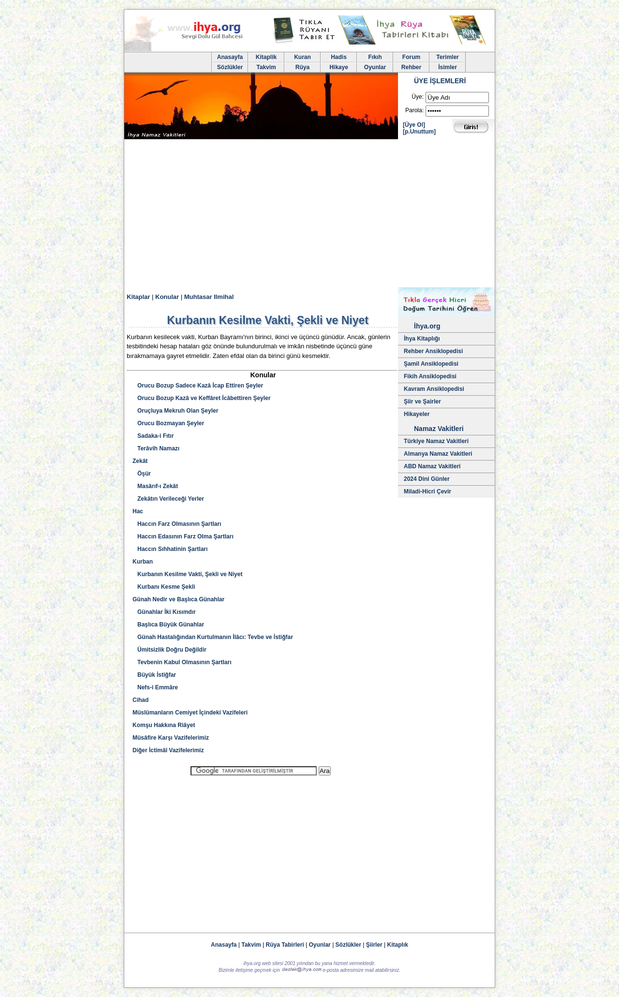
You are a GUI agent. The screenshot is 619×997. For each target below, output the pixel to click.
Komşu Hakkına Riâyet (164, 725)
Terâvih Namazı (156, 448)
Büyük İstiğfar (154, 674)
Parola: (414, 110)
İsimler (447, 67)
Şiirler (374, 944)
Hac (138, 511)
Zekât (140, 461)
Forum (411, 57)
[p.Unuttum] (419, 131)
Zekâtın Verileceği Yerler (168, 498)
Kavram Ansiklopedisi (434, 389)
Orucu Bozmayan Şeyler (168, 423)
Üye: (418, 96)
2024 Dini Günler (427, 479)
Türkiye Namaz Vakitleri (436, 441)
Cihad (140, 700)
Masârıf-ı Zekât (155, 486)
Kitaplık (397, 944)
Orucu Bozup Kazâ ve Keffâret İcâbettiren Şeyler (201, 398)
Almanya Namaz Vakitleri (438, 453)
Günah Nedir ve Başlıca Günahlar (178, 599)
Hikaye (338, 67)
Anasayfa (230, 57)
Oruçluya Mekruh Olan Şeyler (175, 410)
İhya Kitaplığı (422, 338)
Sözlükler (230, 67)
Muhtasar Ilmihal (209, 296)
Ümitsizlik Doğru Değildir (169, 649)
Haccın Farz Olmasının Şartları (177, 524)
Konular (167, 296)
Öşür (142, 473)
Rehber (411, 67)
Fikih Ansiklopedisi (430, 376)
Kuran (302, 57)
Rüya (302, 67)
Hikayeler (416, 414)
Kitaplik (266, 57)
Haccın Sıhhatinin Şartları (170, 549)
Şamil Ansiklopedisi (431, 363)
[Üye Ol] (414, 124)
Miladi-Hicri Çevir (427, 491)
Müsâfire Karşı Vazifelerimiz (171, 737)
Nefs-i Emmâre (155, 687)
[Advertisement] (309, 215)
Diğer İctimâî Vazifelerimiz (168, 750)
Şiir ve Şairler (422, 401)
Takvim (266, 67)
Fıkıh (375, 57)
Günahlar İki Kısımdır (164, 612)
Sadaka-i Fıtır (153, 435)
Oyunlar (375, 67)
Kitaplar (138, 296)
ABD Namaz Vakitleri (432, 466)
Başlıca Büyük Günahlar (168, 624)
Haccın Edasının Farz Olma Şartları (183, 536)
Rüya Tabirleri (285, 944)
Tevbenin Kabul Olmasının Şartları (182, 662)
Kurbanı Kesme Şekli (164, 586)
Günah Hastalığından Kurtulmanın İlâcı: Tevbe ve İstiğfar (213, 637)
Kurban (143, 561)
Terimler (447, 57)
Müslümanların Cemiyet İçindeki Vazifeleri (190, 712)
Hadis (339, 57)
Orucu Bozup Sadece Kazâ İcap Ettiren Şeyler (198, 385)
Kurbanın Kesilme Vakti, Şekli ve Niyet (187, 574)
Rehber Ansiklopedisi (433, 351)
